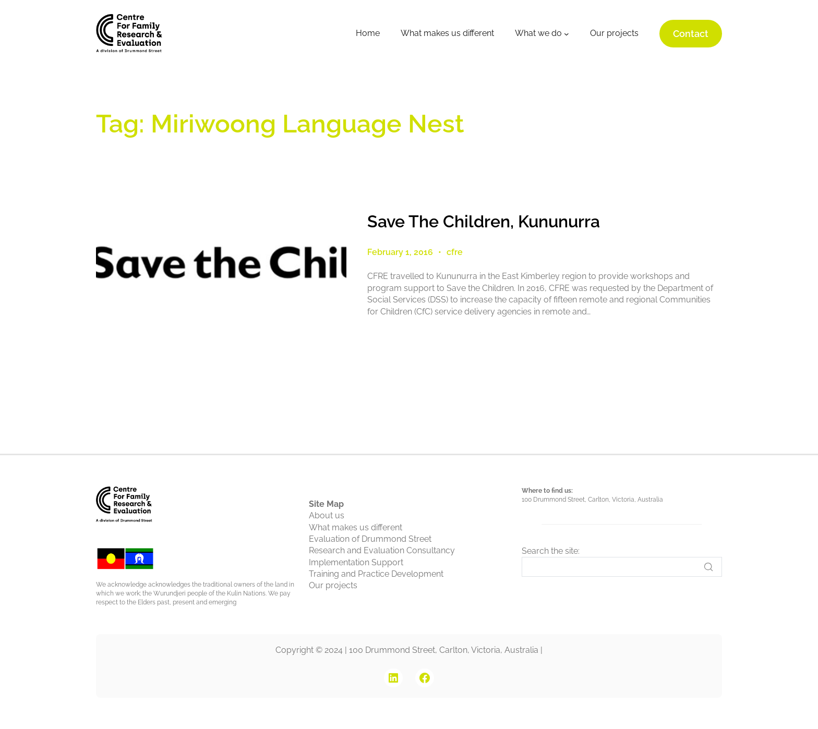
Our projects (333, 585)
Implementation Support (356, 562)
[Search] (622, 566)
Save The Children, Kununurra (483, 221)
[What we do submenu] (566, 34)
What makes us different (355, 527)
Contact (690, 33)
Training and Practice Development (376, 574)
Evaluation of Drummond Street (370, 539)
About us (326, 515)
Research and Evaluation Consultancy (382, 550)
